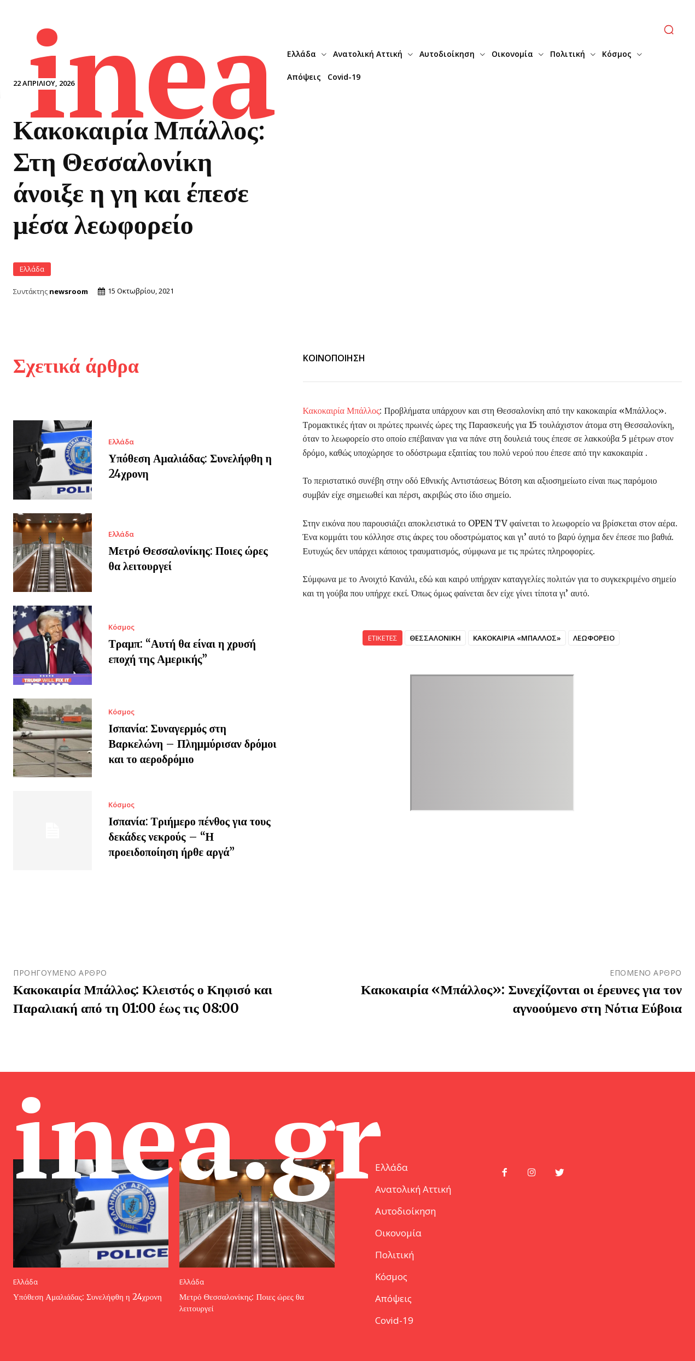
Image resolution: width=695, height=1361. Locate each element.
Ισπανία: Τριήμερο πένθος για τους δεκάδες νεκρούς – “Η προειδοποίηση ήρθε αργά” (189, 836)
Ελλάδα (32, 268)
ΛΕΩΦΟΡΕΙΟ (594, 637)
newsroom (68, 291)
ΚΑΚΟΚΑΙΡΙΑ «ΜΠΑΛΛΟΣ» (517, 637)
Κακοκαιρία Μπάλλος (341, 409)
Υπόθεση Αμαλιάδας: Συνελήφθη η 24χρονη (87, 1296)
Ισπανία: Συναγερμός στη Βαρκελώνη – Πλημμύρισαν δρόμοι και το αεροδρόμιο (192, 743)
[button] (669, 29)
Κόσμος (121, 626)
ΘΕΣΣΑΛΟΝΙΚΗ (435, 637)
